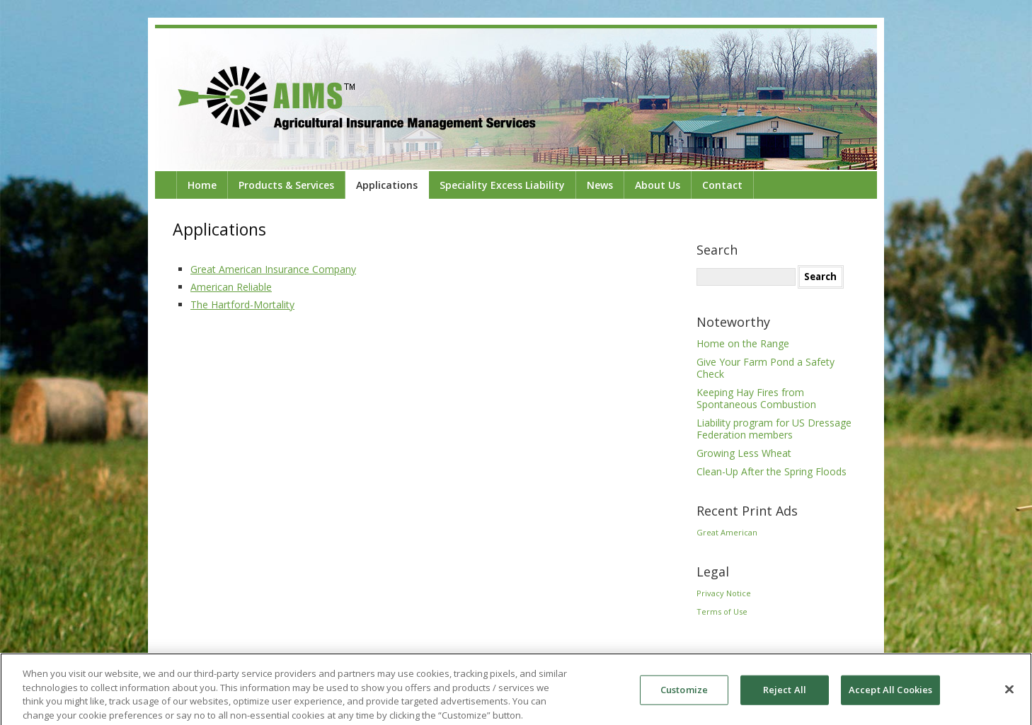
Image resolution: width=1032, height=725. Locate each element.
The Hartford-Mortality (242, 304)
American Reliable (231, 287)
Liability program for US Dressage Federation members (774, 428)
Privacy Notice (723, 593)
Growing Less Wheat (743, 453)
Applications (387, 185)
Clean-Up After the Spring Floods (771, 471)
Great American (726, 532)
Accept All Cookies (890, 692)
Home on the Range (742, 343)
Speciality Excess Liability (502, 185)
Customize (684, 692)
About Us (657, 185)
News (600, 185)
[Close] (1009, 692)
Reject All (784, 692)
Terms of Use (721, 611)
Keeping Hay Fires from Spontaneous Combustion (756, 398)
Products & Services (286, 185)
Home (202, 185)
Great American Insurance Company (273, 269)
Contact (722, 185)
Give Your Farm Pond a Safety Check (765, 368)
